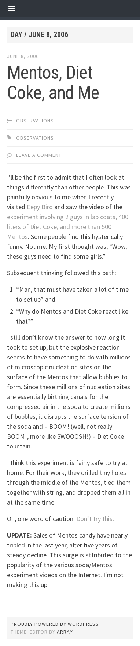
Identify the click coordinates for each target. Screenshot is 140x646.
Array (65, 631)
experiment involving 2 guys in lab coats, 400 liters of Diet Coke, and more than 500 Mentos (67, 227)
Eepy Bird (40, 207)
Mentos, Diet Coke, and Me (53, 82)
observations (35, 120)
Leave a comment (39, 155)
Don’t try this (94, 518)
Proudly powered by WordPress (55, 624)
